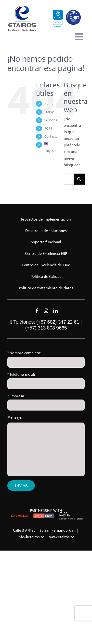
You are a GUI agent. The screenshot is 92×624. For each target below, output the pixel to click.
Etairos (49, 112)
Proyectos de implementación (46, 219)
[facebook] (37, 310)
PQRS (48, 128)
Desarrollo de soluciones (46, 231)
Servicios (50, 120)
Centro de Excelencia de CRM (46, 265)
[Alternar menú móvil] (80, 37)
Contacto (51, 136)
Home (48, 103)
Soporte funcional (46, 242)
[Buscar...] (69, 179)
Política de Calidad (46, 276)
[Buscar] (79, 179)
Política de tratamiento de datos (46, 288)
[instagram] (46, 310)
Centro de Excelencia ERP (46, 253)
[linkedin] (55, 310)
